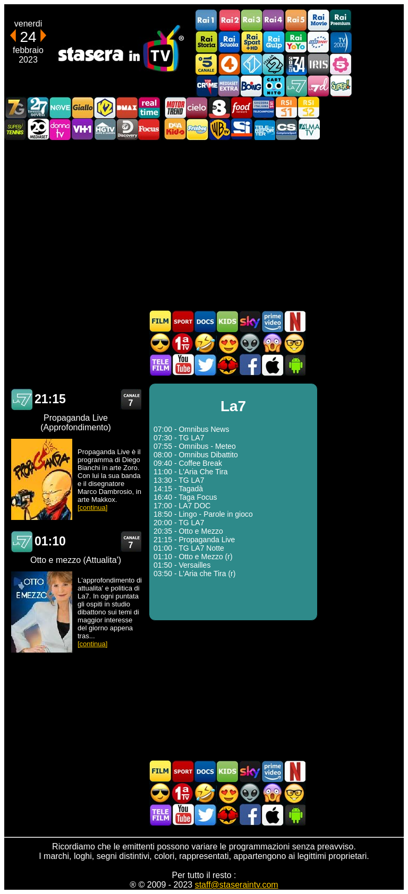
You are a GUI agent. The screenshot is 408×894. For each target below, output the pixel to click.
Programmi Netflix (294, 321)
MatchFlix (227, 365)
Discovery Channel (127, 129)
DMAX (127, 107)
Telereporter (264, 129)
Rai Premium (340, 20)
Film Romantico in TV (227, 343)
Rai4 (273, 20)
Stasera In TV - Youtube (183, 365)
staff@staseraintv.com (236, 884)
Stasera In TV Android (294, 365)
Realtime (149, 107)
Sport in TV (183, 321)
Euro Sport (318, 42)
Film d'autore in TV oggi (294, 343)
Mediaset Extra (229, 86)
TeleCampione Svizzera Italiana (264, 107)
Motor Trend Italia (175, 107)
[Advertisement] (204, 225)
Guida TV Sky (250, 321)
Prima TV (183, 343)
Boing (251, 86)
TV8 (219, 107)
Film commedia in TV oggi (205, 343)
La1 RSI (286, 107)
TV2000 (340, 42)
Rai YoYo (296, 42)
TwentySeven (38, 107)
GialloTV (82, 107)
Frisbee (197, 129)
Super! (340, 86)
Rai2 (229, 20)
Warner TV (219, 129)
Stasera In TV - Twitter (205, 365)
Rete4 (229, 64)
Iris (318, 64)
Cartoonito (273, 86)
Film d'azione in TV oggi (160, 343)
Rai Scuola (229, 42)
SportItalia (242, 129)
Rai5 (296, 20)
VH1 (82, 129)
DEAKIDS (175, 129)
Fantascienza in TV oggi (250, 343)
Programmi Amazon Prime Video (272, 321)
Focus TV (149, 129)
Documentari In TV (205, 321)
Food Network (242, 107)
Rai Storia (207, 42)
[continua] (92, 507)
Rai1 (207, 20)
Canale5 (207, 64)
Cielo (197, 107)
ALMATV (309, 129)
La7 (296, 86)
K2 (105, 107)
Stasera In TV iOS (272, 365)
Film (160, 321)
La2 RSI (309, 107)
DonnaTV (60, 129)
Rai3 (251, 20)
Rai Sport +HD (251, 42)
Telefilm (160, 365)
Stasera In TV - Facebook (250, 365)
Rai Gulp (273, 42)
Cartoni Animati (227, 321)
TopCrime (207, 86)
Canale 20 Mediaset (38, 129)
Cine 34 (296, 64)
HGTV (105, 129)
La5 (340, 64)
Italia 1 (251, 64)
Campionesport (286, 129)
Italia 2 (273, 64)
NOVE (60, 107)
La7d (318, 86)
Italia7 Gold (15, 107)
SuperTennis (15, 129)
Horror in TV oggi (272, 343)
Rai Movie (318, 20)
